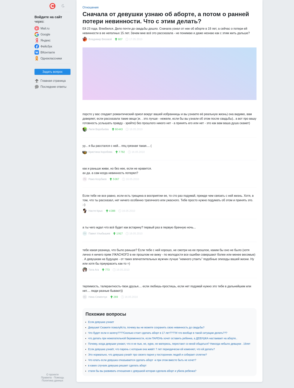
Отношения (90, 7)
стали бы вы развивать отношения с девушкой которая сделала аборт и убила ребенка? (142, 370)
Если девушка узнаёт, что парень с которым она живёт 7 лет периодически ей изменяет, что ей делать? (151, 349)
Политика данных (52, 380)
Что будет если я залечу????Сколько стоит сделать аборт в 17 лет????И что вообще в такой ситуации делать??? (157, 332)
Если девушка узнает (101, 321)
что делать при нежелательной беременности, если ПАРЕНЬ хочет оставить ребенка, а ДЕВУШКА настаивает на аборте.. (162, 338)
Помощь (59, 377)
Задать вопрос (52, 71)
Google (42, 34)
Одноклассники (48, 58)
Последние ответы (50, 87)
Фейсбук (43, 46)
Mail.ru (42, 28)
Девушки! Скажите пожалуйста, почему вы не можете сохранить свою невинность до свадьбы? (146, 327)
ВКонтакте (44, 52)
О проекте (52, 374)
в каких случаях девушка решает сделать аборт (117, 365)
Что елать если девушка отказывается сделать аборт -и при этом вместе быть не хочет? (142, 360)
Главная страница (50, 81)
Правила (46, 377)
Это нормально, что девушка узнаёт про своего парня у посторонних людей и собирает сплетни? (147, 354)
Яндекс (42, 40)
